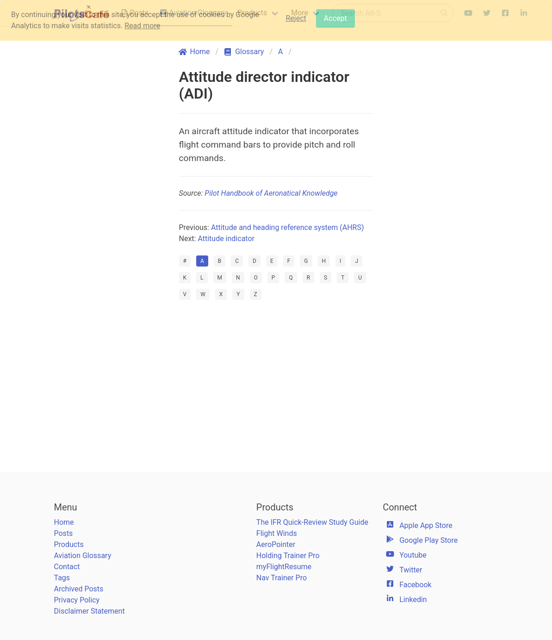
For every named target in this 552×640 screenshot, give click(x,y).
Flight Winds (276, 533)
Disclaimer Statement (89, 611)
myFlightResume (283, 566)
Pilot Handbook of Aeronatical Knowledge (271, 193)
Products (69, 544)
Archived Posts (79, 588)
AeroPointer (275, 544)
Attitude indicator (226, 238)
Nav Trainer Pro (281, 577)
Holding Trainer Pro (288, 555)
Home (64, 522)
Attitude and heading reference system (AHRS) (287, 227)
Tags (62, 577)
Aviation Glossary (83, 555)
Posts (63, 533)
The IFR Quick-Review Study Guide (312, 522)
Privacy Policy (77, 600)
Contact (67, 566)
